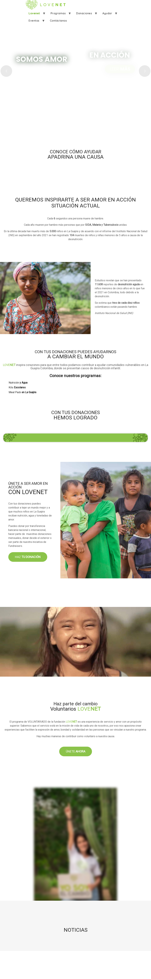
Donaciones (84, 13)
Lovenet (34, 13)
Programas (58, 13)
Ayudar (107, 13)
